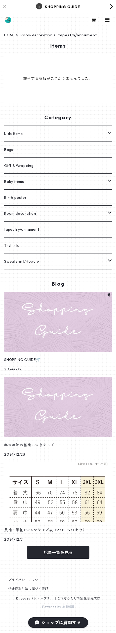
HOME (9, 35)
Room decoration (37, 35)
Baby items (14, 181)
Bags (8, 149)
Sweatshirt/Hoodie (21, 261)
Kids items (13, 133)
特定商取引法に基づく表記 (28, 589)
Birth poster (15, 197)
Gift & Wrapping (19, 165)
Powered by (58, 607)
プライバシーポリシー (25, 580)
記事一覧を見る (58, 552)
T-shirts (11, 245)
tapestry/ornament (21, 229)
